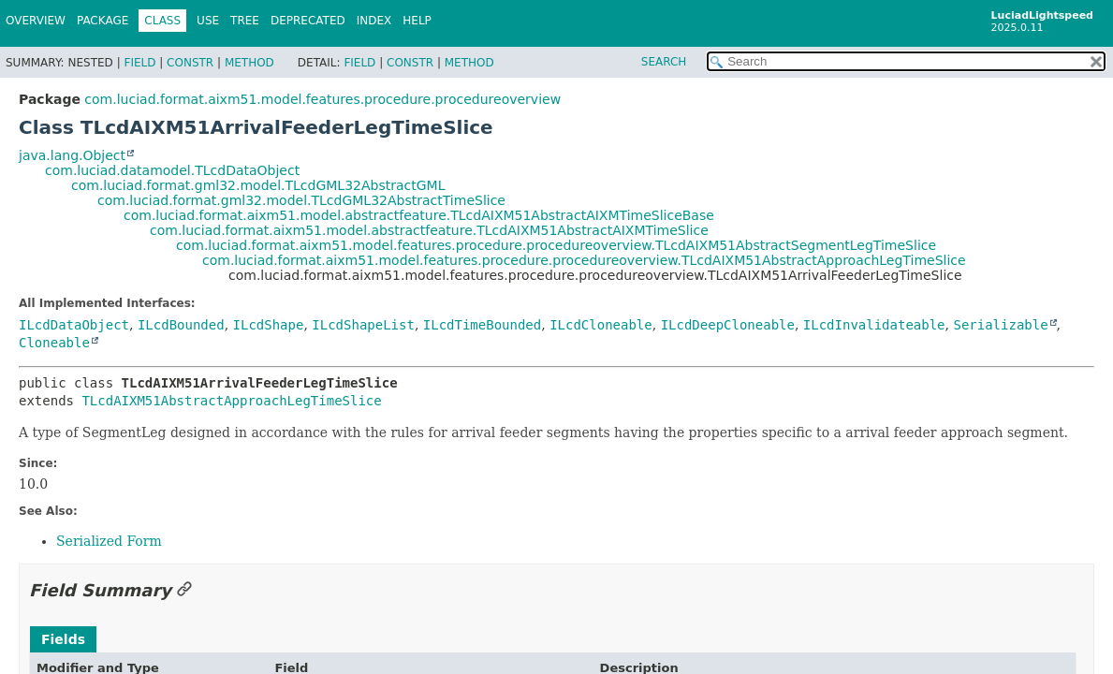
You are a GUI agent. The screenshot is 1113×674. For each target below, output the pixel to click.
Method (249, 62)
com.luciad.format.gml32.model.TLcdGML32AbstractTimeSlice (301, 200)
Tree (244, 20)
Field (139, 62)
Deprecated (308, 20)
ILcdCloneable (600, 324)
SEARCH (664, 61)
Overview (36, 20)
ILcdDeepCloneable (728, 324)
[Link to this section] (184, 590)
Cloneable (54, 342)
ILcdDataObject (74, 324)
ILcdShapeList (363, 324)
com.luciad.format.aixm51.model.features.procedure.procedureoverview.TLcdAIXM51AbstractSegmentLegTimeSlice (556, 245)
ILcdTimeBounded (482, 324)
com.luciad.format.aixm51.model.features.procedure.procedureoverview (322, 99)
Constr (190, 62)
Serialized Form (109, 541)
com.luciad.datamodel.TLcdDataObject (172, 170)
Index (374, 20)
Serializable (1000, 324)
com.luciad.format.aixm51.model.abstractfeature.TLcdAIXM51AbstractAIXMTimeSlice (429, 230)
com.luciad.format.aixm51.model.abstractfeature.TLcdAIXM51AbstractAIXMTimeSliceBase (419, 215)
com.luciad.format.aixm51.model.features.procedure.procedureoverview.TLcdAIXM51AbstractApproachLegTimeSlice (584, 260)
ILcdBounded (181, 324)
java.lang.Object (72, 155)
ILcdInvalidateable (874, 324)
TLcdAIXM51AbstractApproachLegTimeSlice (231, 400)
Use (208, 20)
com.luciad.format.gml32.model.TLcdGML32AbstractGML (258, 185)
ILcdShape (268, 324)
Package (102, 20)
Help (417, 20)
